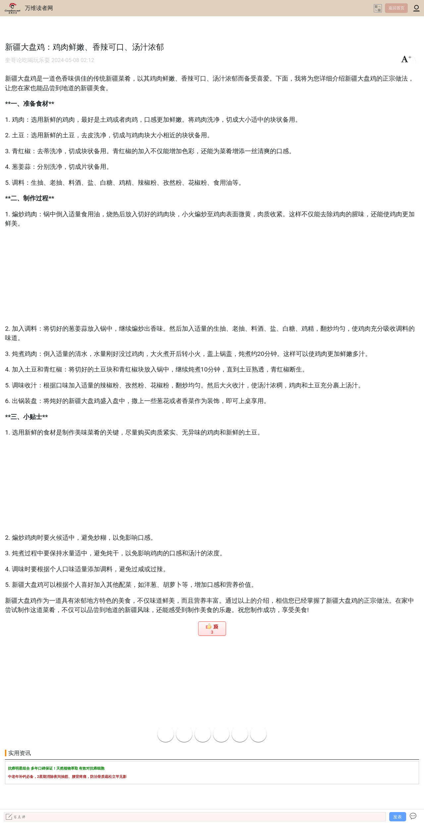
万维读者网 (39, 8)
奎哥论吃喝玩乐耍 (27, 60)
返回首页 (396, 8)
